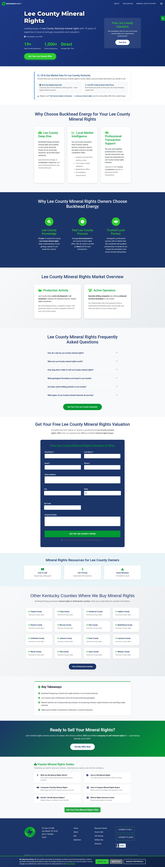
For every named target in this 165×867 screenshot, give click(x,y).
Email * (47, 463)
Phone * (87, 463)
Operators (77, 840)
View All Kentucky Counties (82, 667)
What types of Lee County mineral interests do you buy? (82, 395)
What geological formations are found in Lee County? (82, 378)
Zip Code (47, 503)
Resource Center (101, 828)
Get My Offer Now (82, 747)
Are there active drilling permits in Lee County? (82, 386)
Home (76, 828)
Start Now (122, 42)
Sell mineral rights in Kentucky (61, 96)
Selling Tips (99, 840)
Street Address (50, 475)
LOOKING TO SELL (125, 830)
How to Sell (99, 832)
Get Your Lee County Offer (40, 56)
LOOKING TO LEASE (125, 837)
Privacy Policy (70, 864)
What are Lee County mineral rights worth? (82, 361)
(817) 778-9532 (47, 834)
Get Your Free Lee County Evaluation (82, 407)
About (117, 3)
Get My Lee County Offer (82, 534)
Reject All (116, 861)
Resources (128, 3)
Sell (75, 836)
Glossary (98, 844)
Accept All (102, 861)
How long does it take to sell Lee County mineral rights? (82, 370)
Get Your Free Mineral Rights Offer (82, 810)
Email (44, 837)
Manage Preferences (134, 861)
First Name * (49, 452)
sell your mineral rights (84, 96)
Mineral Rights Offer (146, 3)
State (86, 489)
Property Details (51, 515)
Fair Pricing (99, 836)
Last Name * (88, 452)
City (45, 489)
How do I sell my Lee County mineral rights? (82, 353)
